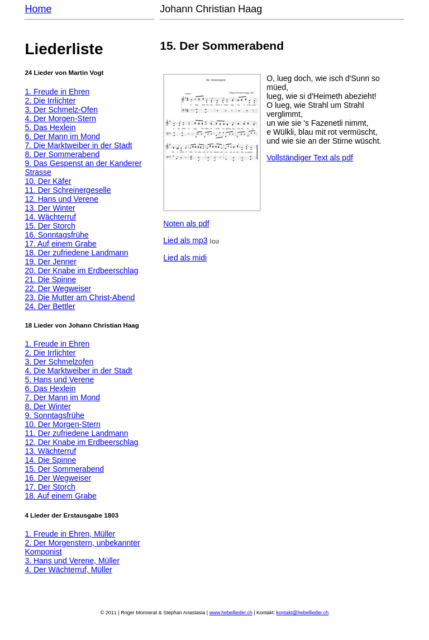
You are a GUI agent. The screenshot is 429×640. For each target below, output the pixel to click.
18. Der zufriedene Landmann (76, 252)
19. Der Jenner (51, 261)
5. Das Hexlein (50, 127)
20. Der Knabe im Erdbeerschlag (81, 270)
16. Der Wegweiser (58, 477)
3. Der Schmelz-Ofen (61, 109)
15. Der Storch (50, 225)
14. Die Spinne (50, 460)
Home (38, 9)
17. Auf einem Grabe (60, 243)
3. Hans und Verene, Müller (72, 560)
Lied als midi (185, 257)
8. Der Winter (47, 406)
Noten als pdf (186, 223)
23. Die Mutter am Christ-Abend (80, 297)
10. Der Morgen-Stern (62, 424)
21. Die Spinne (50, 279)
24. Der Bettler (50, 306)
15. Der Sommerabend (64, 468)
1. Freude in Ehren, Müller (70, 533)
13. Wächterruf (50, 451)
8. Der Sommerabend (62, 154)
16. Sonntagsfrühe (56, 234)
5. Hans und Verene (59, 379)
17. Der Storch (50, 486)
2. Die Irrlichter (50, 100)
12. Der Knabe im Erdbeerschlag (81, 442)
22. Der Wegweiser (58, 288)
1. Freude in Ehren (57, 91)
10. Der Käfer (48, 181)
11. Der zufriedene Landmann (76, 433)
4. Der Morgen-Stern (60, 118)
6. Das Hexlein (50, 388)
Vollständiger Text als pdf (309, 157)
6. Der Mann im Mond (62, 136)
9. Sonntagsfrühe (54, 415)
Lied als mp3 (185, 240)
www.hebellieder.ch (230, 612)
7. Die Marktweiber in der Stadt (78, 145)
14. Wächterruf (50, 216)
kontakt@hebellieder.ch (303, 612)
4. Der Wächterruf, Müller (68, 569)
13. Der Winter (50, 207)
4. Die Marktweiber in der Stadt (78, 370)
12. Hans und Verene (61, 199)
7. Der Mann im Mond (62, 397)
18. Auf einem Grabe (60, 495)
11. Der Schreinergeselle (68, 190)
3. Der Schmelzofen (59, 361)
